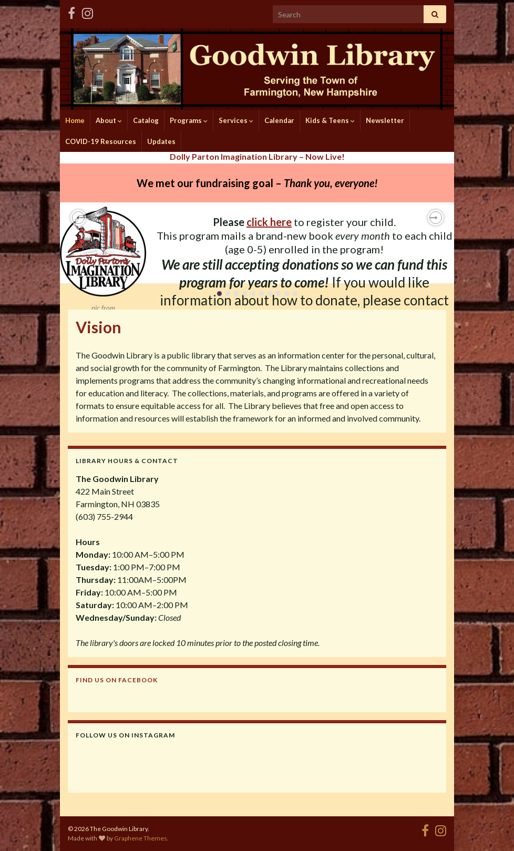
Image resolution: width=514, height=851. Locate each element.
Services (236, 120)
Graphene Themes (140, 838)
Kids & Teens (330, 120)
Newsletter (385, 120)
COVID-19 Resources (100, 141)
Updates (161, 141)
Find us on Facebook (117, 680)
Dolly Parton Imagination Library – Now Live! (257, 156)
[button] (78, 217)
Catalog (146, 120)
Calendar (279, 120)
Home (75, 120)
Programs (189, 120)
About (109, 120)
